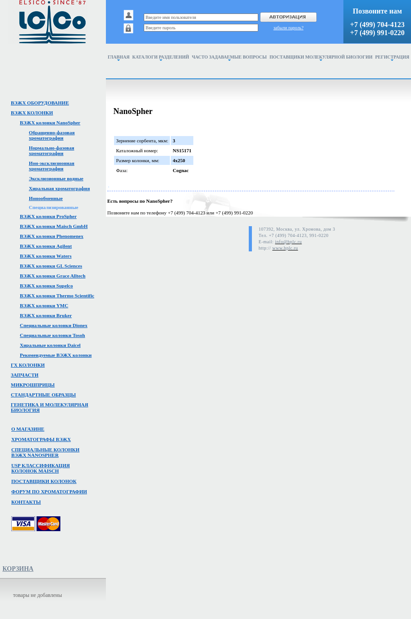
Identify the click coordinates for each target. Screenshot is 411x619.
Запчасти (24, 375)
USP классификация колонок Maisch (40, 468)
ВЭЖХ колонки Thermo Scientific (57, 295)
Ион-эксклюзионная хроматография (51, 165)
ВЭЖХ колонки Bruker (46, 315)
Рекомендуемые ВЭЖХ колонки (55, 355)
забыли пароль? (289, 27)
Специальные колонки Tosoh (52, 335)
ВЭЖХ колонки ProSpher (48, 216)
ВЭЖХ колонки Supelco (46, 285)
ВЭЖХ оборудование (40, 102)
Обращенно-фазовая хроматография (52, 135)
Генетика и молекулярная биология (49, 407)
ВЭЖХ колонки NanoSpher (50, 122)
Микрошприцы (33, 384)
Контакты (26, 502)
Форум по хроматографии (49, 491)
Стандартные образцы (43, 394)
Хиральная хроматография (59, 188)
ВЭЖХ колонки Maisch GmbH (53, 226)
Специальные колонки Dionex (53, 325)
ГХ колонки (28, 365)
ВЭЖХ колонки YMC (44, 305)
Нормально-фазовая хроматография (51, 150)
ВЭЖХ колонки (32, 112)
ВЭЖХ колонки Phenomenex (51, 236)
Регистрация (392, 58)
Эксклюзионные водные (56, 178)
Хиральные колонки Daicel (50, 345)
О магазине (27, 429)
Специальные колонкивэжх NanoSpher (45, 452)
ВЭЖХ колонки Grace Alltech (53, 275)
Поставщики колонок (44, 481)
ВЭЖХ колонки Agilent (46, 246)
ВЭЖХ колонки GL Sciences (51, 266)
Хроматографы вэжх (41, 439)
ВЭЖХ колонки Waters (46, 256)
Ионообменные (46, 198)
